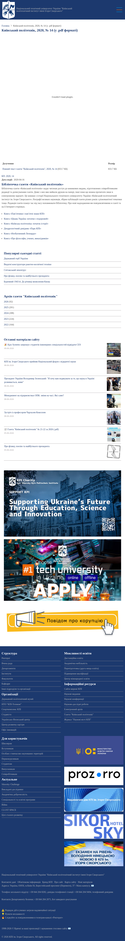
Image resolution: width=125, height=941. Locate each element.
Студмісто (6, 714)
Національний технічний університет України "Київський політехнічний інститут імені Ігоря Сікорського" (44, 9)
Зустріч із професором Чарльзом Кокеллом (25, 412)
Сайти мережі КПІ (73, 689)
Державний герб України (16, 258)
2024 (6, 313)
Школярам (7, 743)
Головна (5, 26)
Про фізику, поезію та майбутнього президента (26, 276)
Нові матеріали (85, 882)
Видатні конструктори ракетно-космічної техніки (27, 264)
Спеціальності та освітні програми (18, 799)
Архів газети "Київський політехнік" (31, 296)
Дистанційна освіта (73, 658)
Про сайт (58, 882)
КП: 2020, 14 (8, 176)
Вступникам (7, 748)
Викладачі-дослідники (12, 789)
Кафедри (6, 684)
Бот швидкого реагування (64, 899)
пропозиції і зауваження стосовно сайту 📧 (50, 928)
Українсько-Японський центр (16, 719)
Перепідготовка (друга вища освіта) (81, 668)
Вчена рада (7, 663)
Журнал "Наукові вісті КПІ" (77, 719)
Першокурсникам (10, 759)
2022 (6, 324)
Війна (4, 805)
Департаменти (8, 668)
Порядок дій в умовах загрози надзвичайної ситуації (30, 910)
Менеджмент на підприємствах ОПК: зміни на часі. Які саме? (34, 395)
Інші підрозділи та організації (16, 689)
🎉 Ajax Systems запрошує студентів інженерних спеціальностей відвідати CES (42, 344)
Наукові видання (72, 694)
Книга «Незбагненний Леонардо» (20, 233)
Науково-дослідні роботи (76, 704)
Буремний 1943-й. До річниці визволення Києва (27, 281)
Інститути (6, 673)
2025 (6, 307)
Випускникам (8, 769)
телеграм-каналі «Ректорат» (49, 917)
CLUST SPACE (9, 810)
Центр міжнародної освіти (77, 678)
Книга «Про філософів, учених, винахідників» (26, 238)
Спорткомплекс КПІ (11, 709)
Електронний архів (73, 709)
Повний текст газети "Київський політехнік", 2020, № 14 (29, 169)
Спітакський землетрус (15, 270)
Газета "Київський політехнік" (79, 714)
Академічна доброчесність (14, 794)
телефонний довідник (102, 892)
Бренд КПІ (47, 882)
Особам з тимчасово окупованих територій (22, 753)
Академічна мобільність (76, 663)
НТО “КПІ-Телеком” (11, 704)
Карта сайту (70, 882)
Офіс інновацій (9, 730)
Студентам (7, 764)
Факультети (7, 678)
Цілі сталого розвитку (12, 815)
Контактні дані (9, 882)
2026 (6, 301)
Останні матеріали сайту (22, 339)
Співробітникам (9, 774)
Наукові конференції (74, 699)
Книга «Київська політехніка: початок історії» (26, 223)
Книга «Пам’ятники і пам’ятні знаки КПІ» (24, 214)
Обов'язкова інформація (29, 882)
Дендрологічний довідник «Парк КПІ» (22, 228)
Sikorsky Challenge (10, 784)
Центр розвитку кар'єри (13, 724)
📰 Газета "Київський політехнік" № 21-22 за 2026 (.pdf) (31, 429)
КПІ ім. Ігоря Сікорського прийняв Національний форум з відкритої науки (40, 361)
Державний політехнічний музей (17, 699)
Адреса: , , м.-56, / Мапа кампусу (46, 885)
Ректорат (6, 658)
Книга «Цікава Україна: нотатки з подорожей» (26, 219)
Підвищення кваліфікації (76, 673)
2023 (6, 319)
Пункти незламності (15, 914)
